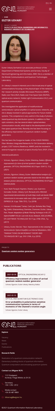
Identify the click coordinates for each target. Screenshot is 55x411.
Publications (7, 347)
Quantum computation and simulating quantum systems (24, 364)
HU (51, 3)
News (4, 340)
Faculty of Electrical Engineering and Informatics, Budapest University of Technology (26, 28)
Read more (27, 251)
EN (47, 3)
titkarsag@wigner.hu (13, 397)
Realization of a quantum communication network (22, 358)
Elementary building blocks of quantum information (22, 361)
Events (4, 344)
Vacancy (5, 337)
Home (6, 17)
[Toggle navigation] (50, 9)
